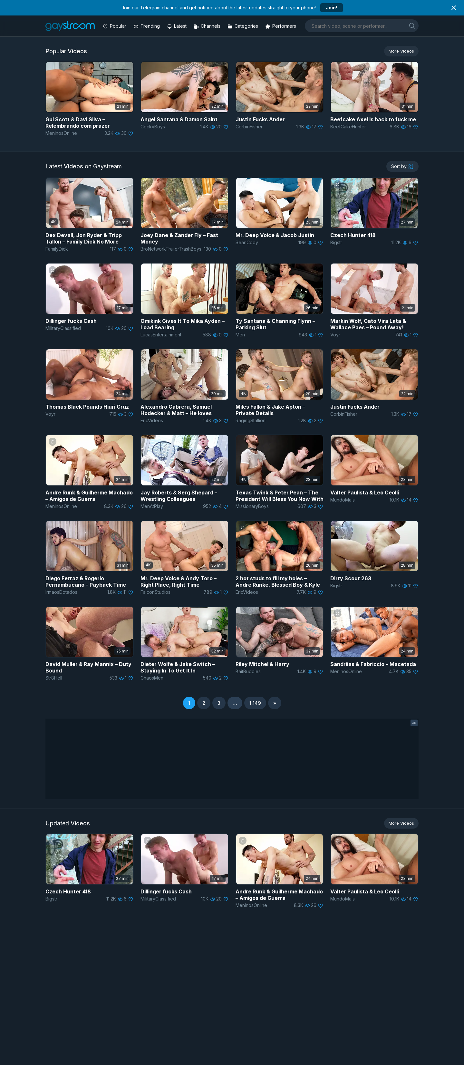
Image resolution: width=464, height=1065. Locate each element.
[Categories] (243, 26)
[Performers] (281, 26)
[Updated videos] (177, 26)
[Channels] (208, 26)
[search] (412, 25)
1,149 (255, 703)
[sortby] (402, 166)
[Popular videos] (115, 26)
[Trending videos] (147, 26)
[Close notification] (454, 8)
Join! (331, 7)
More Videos (401, 51)
